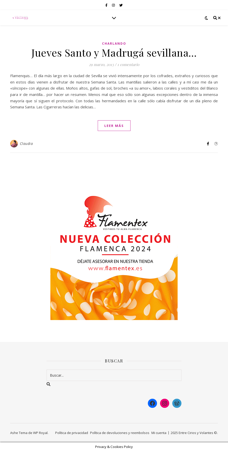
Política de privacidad (71, 432)
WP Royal (40, 432)
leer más (114, 125)
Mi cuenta (158, 432)
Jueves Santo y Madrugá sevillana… (114, 52)
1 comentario (128, 64)
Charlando (114, 43)
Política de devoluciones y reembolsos (119, 432)
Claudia (26, 143)
